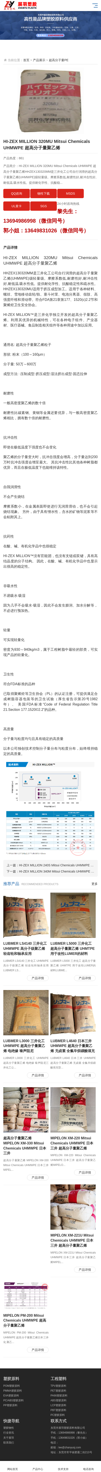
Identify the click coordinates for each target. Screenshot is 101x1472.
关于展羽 (8, 1437)
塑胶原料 (11, 1379)
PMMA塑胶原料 (12, 1390)
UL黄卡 (16, 206)
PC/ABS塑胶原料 (13, 1400)
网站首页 (12, 1467)
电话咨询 (88, 1467)
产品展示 (39, 60)
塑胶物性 (8, 1427)
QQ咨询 (16, 193)
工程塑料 (59, 1379)
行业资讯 (8, 1432)
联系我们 (8, 1442)
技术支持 (63, 1467)
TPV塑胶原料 (58, 1385)
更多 (94, 884)
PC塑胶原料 (58, 1415)
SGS (43, 206)
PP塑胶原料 (10, 1405)
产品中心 (37, 1467)
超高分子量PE (59, 60)
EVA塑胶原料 (11, 1395)
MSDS (70, 193)
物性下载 (43, 193)
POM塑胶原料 (11, 1385)
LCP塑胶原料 (58, 1405)
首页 (26, 60)
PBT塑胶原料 (58, 1410)
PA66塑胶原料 (59, 1395)
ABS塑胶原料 (59, 1400)
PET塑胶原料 (58, 1390)
